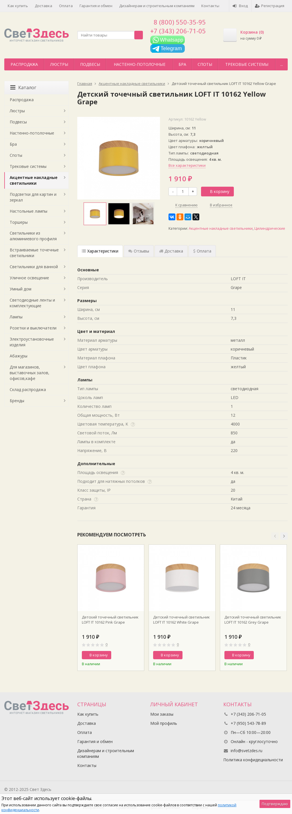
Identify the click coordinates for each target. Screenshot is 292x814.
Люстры (59, 64)
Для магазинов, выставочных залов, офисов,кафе (29, 372)
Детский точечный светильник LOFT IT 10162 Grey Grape (252, 619)
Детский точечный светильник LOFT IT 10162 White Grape (181, 619)
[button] (275, 536)
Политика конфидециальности (253, 759)
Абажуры (18, 356)
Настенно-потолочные (139, 64)
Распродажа (24, 64)
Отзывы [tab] (138, 251)
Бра (182, 64)
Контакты (210, 5)
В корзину (216, 191)
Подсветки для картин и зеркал (33, 197)
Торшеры (19, 222)
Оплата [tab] (202, 251)
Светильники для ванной (34, 266)
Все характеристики (187, 165)
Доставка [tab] (171, 251)
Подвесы (90, 64)
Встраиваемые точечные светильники (34, 252)
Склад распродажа (28, 389)
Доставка (43, 5)
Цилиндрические (269, 228)
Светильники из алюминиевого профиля (33, 235)
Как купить (18, 5)
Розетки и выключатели (33, 328)
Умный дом (20, 289)
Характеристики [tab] (100, 251)
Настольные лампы (28, 211)
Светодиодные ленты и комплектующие (32, 302)
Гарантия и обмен (96, 5)
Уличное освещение (29, 277)
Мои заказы (161, 714)
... (281, 64)
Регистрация (269, 5)
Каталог (23, 87)
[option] (95, 213)
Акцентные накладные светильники (221, 228)
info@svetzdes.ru (246, 750)
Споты (205, 64)
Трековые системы (246, 64)
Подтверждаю (275, 803)
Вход (240, 5)
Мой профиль (163, 723)
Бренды (17, 400)
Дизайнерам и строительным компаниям (156, 5)
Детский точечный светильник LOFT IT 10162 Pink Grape (110, 619)
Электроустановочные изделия (32, 341)
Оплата (66, 5)
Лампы (16, 317)
